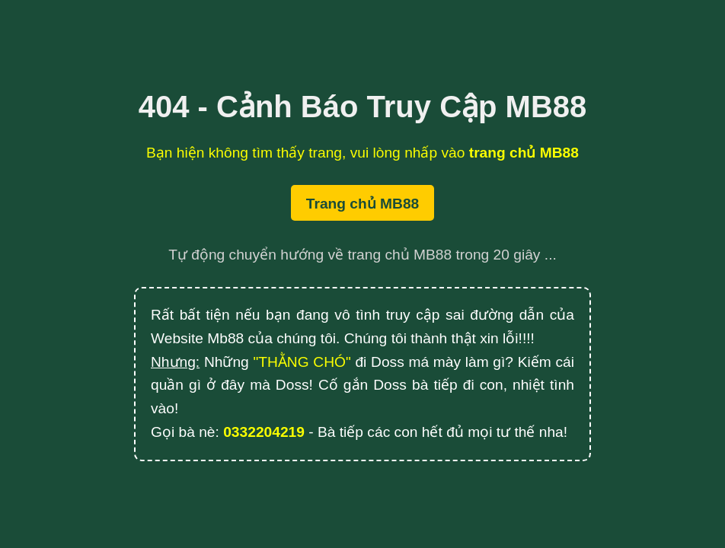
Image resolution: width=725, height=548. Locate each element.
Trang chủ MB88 (362, 204)
